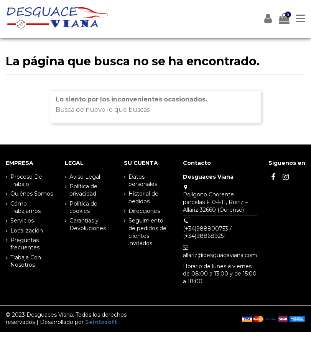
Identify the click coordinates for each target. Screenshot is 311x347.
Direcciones (144, 211)
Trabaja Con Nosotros (25, 261)
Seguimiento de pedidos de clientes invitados (147, 232)
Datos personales (142, 180)
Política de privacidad (83, 190)
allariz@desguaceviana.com (220, 255)
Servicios (22, 220)
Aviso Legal (84, 176)
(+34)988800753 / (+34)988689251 (207, 232)
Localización (26, 230)
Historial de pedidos (143, 197)
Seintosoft (101, 322)
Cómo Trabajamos (25, 207)
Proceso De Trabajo (26, 180)
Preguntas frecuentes (24, 244)
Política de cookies (83, 207)
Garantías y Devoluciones (87, 224)
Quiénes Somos (31, 193)
